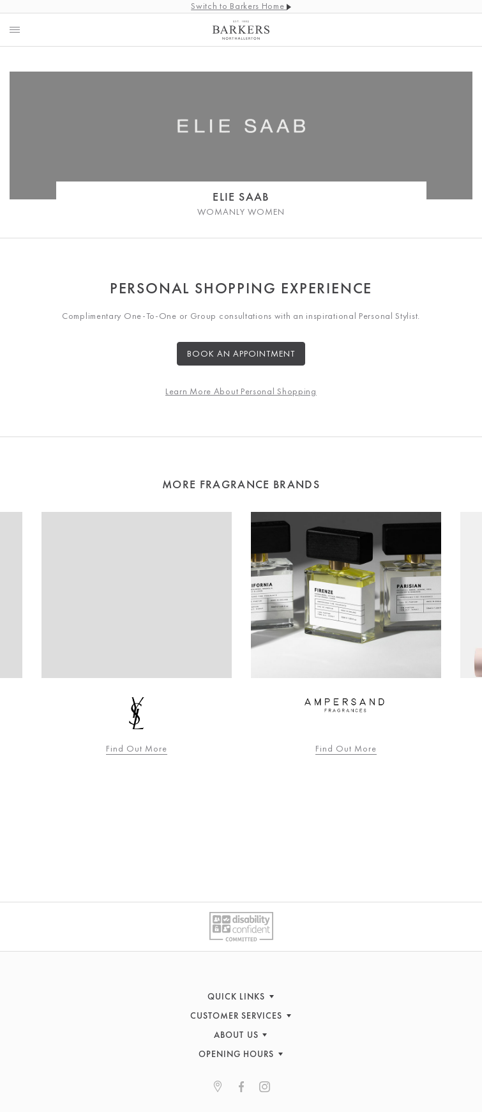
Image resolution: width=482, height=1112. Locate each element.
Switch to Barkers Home (241, 6)
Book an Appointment (241, 353)
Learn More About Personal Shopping (241, 391)
